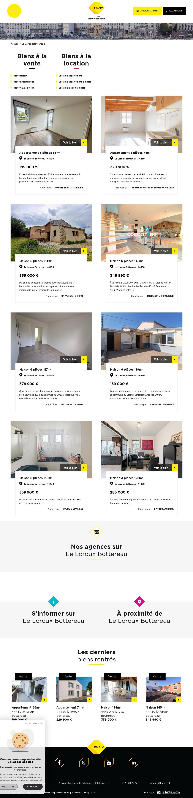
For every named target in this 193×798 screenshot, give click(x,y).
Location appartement (70, 75)
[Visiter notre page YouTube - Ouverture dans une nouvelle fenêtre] (109, 763)
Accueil (15, 44)
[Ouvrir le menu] (14, 11)
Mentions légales (63, 792)
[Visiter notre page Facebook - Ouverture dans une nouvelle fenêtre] (59, 763)
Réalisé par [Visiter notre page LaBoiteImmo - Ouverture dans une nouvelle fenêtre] (163, 792)
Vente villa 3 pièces (24, 87)
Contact (93, 792)
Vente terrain (20, 75)
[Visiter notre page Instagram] (84, 763)
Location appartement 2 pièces (75, 81)
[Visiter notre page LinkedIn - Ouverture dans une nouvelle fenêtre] (133, 763)
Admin (85, 792)
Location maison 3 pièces (72, 87)
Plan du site (49, 792)
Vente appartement (24, 81)
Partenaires (76, 792)
